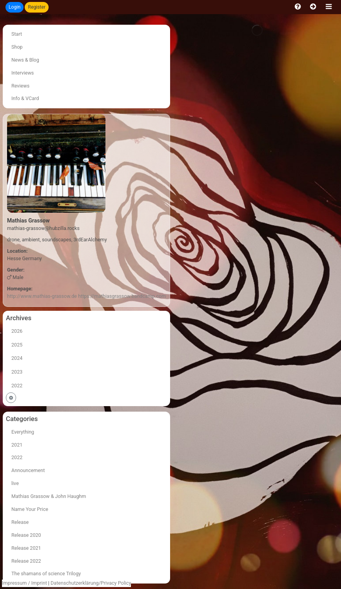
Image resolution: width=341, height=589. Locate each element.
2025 (16, 345)
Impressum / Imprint (24, 583)
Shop (17, 47)
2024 (16, 358)
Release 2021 (26, 548)
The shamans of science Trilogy (46, 573)
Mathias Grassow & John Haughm (48, 496)
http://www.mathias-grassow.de (42, 296)
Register (36, 7)
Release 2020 (26, 535)
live (15, 483)
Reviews (20, 86)
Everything (22, 432)
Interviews (22, 73)
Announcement (28, 470)
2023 (16, 372)
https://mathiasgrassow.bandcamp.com (122, 296)
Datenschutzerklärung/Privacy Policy (91, 583)
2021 (16, 445)
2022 (16, 385)
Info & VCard (25, 98)
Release (20, 522)
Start (16, 34)
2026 (16, 331)
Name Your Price (29, 509)
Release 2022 (26, 561)
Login (14, 7)
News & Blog (25, 60)
